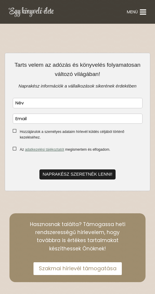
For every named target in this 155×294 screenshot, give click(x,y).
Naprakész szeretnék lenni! (77, 174)
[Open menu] (136, 12)
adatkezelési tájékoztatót (44, 149)
